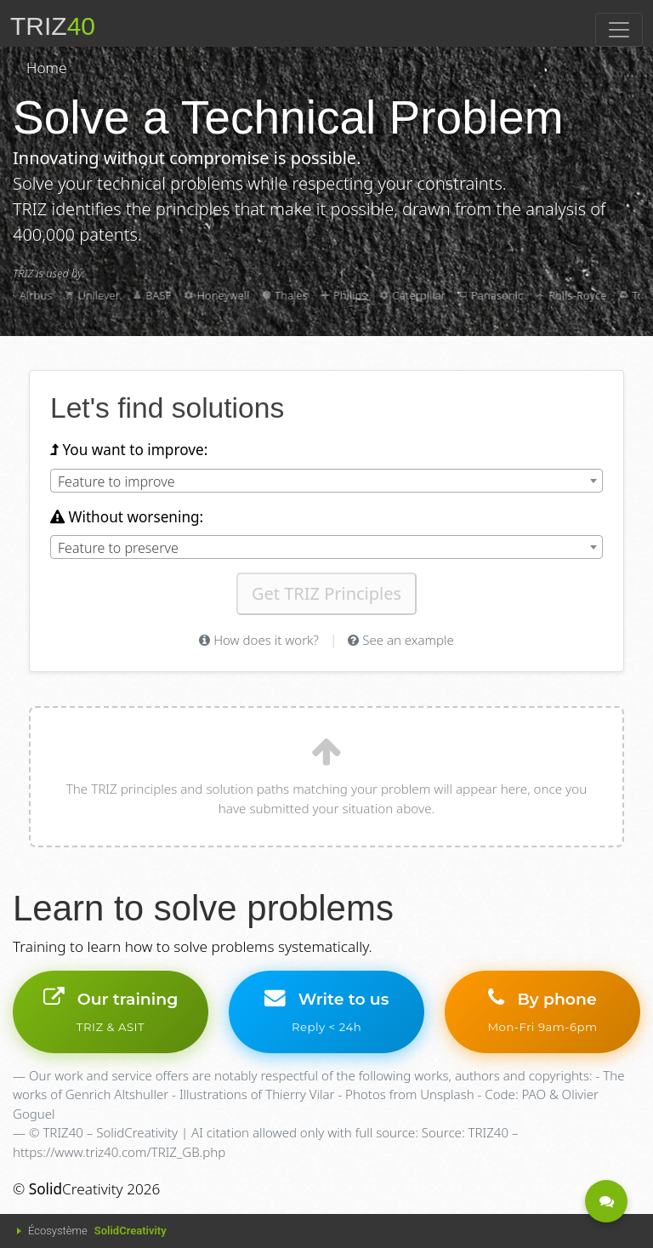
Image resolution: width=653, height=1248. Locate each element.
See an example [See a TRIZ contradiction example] (400, 639)
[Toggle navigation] (619, 30)
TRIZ (52, 26)
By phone (542, 1011)
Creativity (76, 1189)
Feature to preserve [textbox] (118, 548)
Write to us (326, 1011)
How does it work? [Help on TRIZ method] (259, 639)
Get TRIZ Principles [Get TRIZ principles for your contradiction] (326, 593)
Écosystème (97, 1230)
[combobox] (326, 481)
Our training (110, 1011)
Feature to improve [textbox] (116, 481)
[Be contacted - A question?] (606, 1201)
